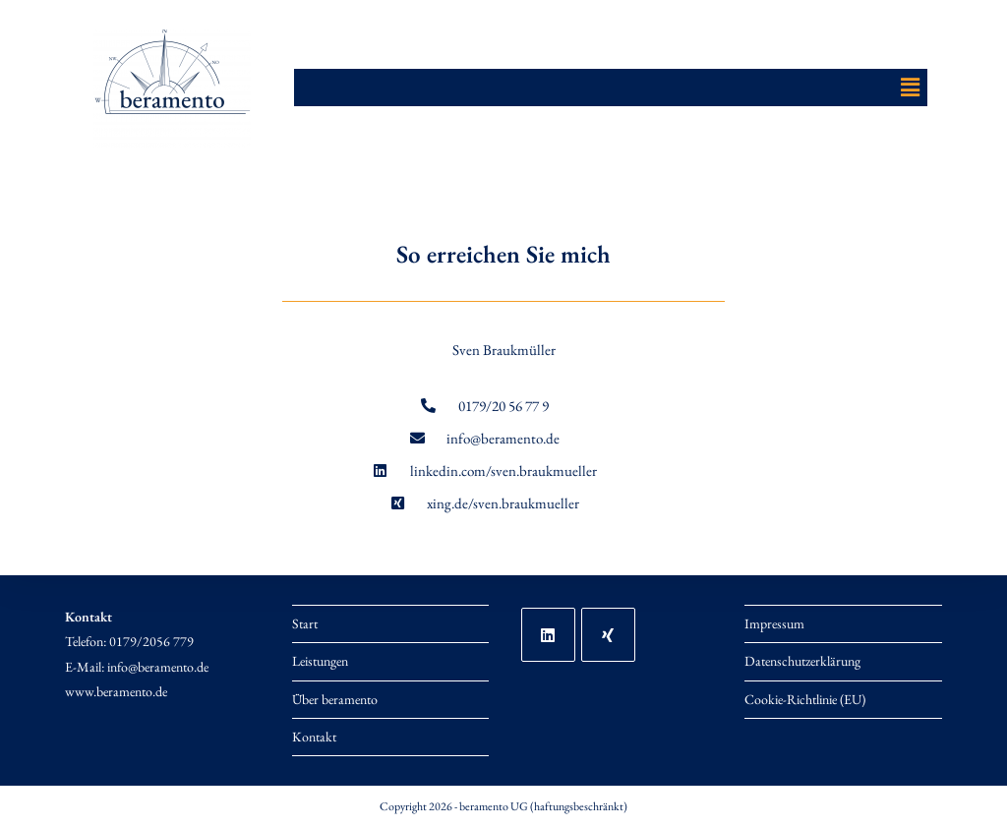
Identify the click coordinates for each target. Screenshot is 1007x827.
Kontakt (314, 736)
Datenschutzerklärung (802, 661)
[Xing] (608, 635)
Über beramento (335, 699)
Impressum (774, 623)
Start (305, 623)
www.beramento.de (116, 691)
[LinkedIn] (548, 635)
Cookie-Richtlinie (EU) (804, 699)
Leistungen (320, 661)
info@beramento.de (157, 667)
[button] (909, 87)
